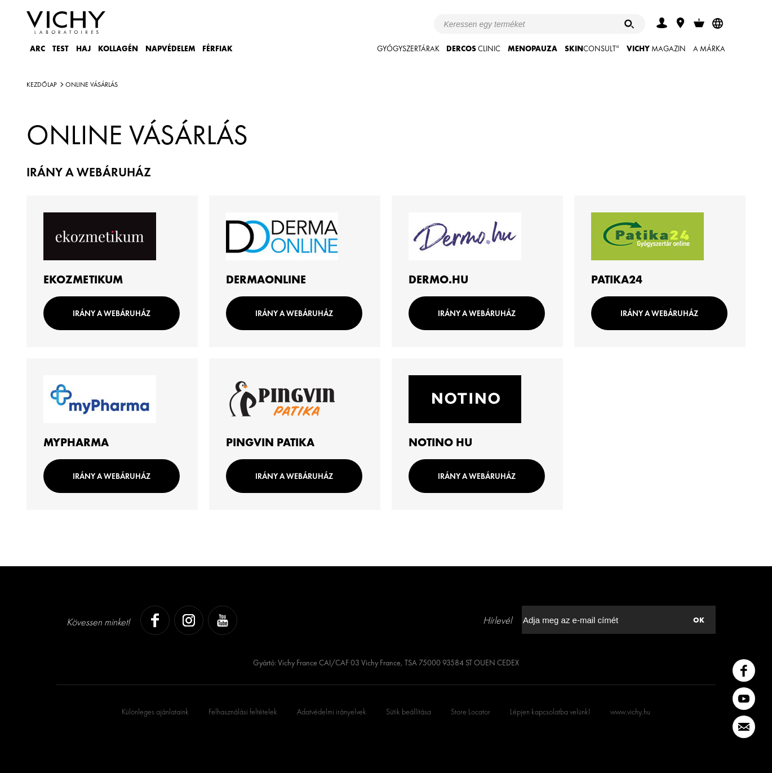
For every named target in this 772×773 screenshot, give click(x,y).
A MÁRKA (709, 48)
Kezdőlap (41, 84)
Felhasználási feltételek (242, 712)
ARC (37, 48)
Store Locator (470, 712)
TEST (60, 48)
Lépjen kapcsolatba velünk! (550, 712)
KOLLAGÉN (118, 48)
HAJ (83, 48)
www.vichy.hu (630, 712)
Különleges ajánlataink (155, 712)
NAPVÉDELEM (170, 48)
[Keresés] (629, 24)
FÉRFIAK (217, 48)
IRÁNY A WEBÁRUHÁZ (111, 313)
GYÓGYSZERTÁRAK (408, 48)
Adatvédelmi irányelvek (331, 712)
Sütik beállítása (408, 712)
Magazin (656, 48)
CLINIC (473, 48)
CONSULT (592, 48)
